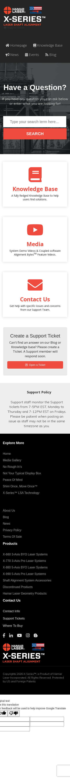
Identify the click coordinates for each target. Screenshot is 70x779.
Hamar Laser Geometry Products (25, 593)
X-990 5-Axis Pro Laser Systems (24, 573)
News (12, 54)
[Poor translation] (14, 713)
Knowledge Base (48, 45)
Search (35, 133)
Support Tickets (14, 618)
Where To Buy (13, 625)
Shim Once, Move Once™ (20, 486)
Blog (50, 54)
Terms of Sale (12, 536)
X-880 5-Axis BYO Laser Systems (25, 567)
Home (7, 453)
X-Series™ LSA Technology (21, 492)
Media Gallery (12, 460)
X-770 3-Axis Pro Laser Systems (24, 560)
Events (32, 54)
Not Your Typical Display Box (22, 473)
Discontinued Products (18, 587)
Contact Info (11, 611)
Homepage (16, 45)
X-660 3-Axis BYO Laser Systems (25, 554)
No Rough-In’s (12, 466)
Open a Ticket (36, 364)
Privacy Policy (12, 530)
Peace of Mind (13, 479)
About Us (9, 510)
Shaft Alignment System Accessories (27, 580)
